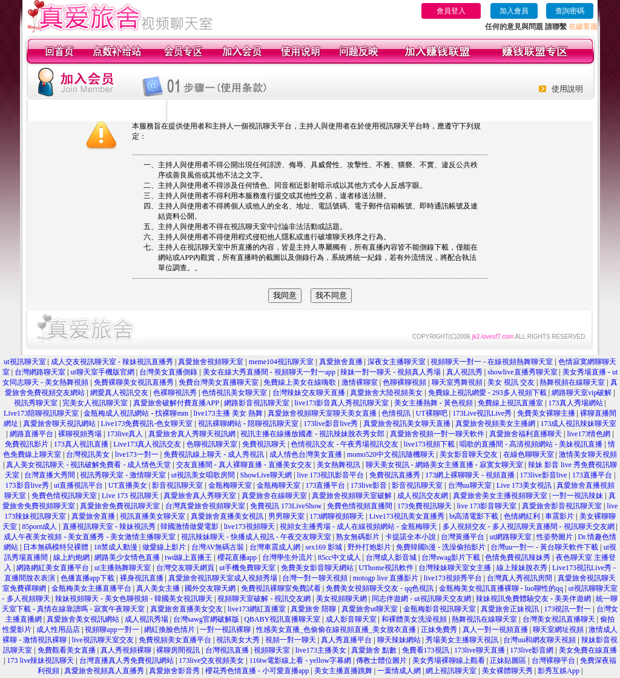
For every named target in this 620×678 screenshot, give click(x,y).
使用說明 (567, 88)
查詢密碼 (569, 11)
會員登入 (451, 11)
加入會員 (514, 11)
